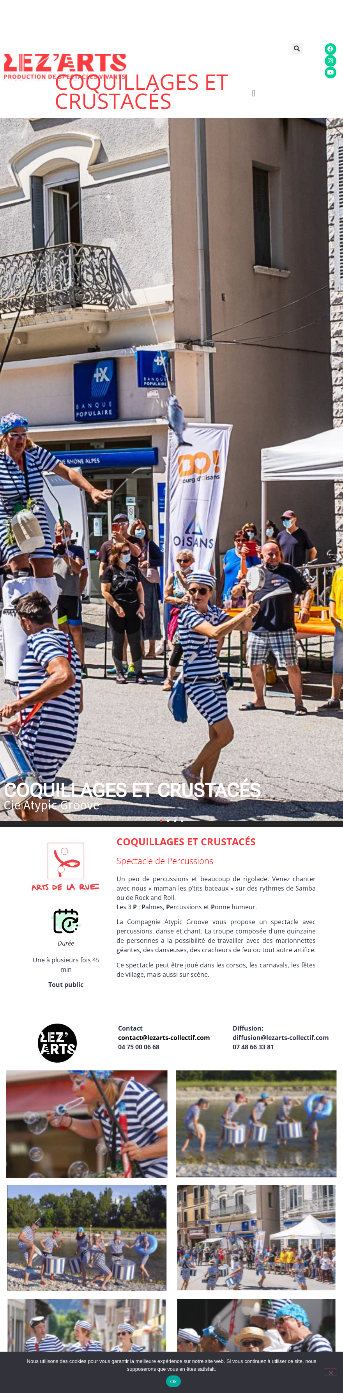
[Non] (330, 1371)
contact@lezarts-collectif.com (164, 1037)
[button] (300, 48)
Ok (173, 1381)
